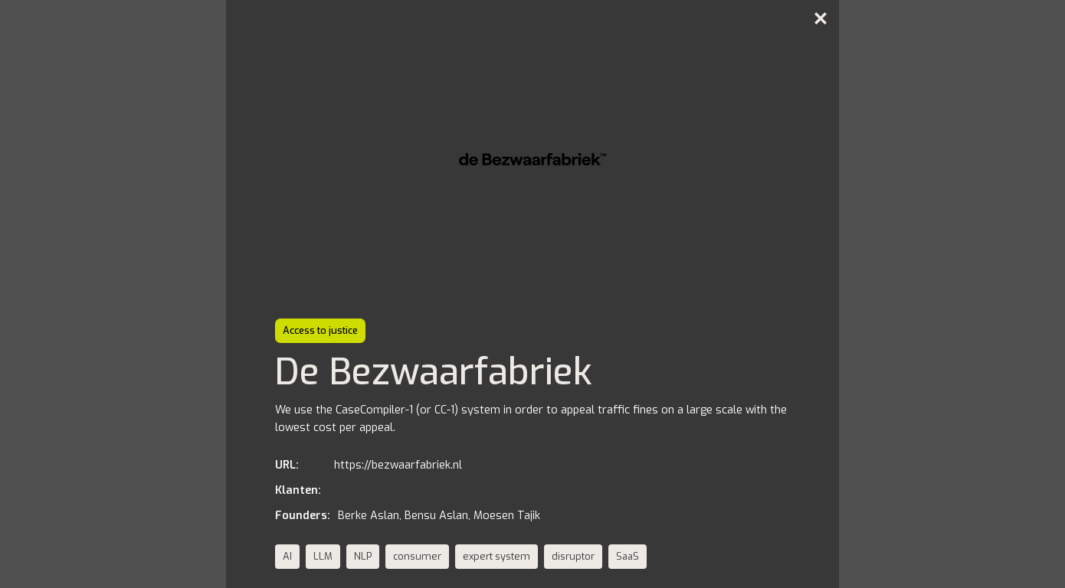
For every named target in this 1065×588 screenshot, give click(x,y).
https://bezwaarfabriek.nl (398, 465)
